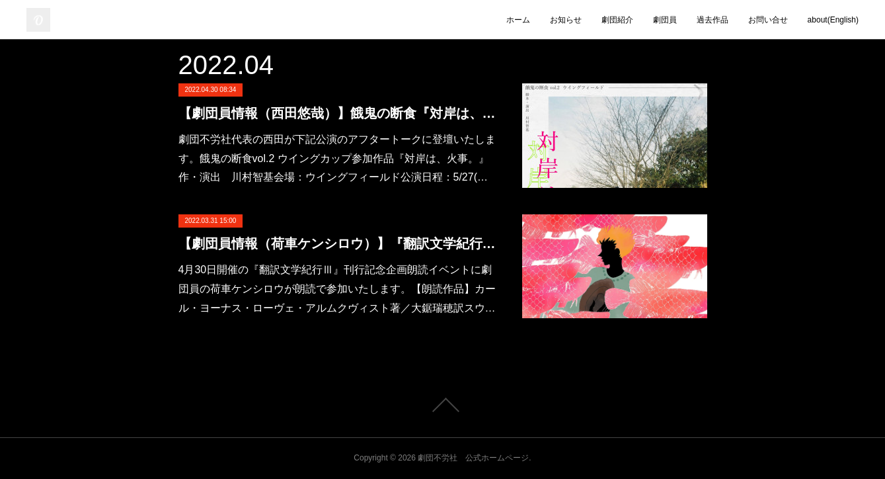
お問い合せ (768, 19)
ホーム (518, 19)
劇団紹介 (617, 19)
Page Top (442, 405)
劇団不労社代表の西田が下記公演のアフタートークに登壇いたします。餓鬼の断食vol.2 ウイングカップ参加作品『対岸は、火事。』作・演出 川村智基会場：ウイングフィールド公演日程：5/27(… (337, 158)
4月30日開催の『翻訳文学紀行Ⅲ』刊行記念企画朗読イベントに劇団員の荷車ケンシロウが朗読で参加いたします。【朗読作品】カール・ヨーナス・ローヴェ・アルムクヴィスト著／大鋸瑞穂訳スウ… (337, 289)
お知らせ (566, 19)
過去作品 (712, 19)
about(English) (833, 19)
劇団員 (665, 19)
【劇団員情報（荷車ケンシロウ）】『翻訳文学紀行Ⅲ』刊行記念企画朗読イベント (337, 243)
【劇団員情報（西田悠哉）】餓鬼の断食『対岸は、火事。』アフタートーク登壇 (337, 113)
